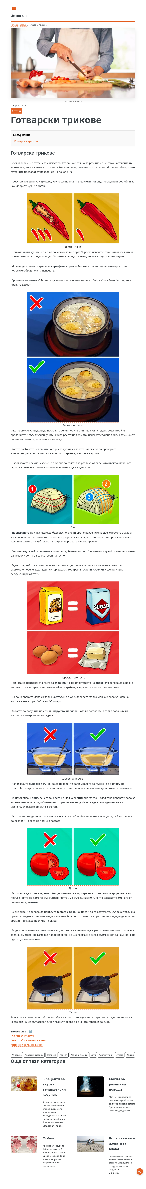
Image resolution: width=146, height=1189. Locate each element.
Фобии (49, 1138)
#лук (93, 1054)
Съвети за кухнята (22, 1036)
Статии (23, 25)
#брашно (17, 1054)
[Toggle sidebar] (14, 8)
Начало (14, 25)
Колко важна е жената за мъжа (122, 1143)
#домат (63, 1054)
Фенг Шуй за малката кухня (28, 1040)
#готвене (51, 1054)
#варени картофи (34, 1054)
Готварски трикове (26, 141)
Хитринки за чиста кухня (26, 1044)
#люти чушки (106, 1054)
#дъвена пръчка (79, 1054)
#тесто (119, 1054)
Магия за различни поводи (117, 1084)
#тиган (130, 1054)
